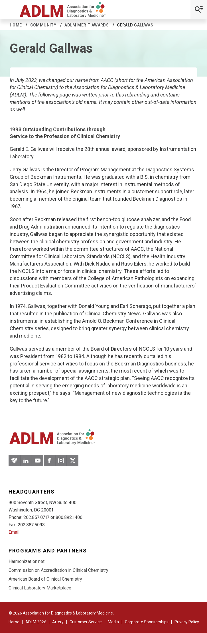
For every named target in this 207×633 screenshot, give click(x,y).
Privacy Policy (186, 622)
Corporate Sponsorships (147, 622)
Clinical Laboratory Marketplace (40, 588)
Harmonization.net (26, 561)
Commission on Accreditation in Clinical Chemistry (58, 570)
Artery (58, 622)
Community (43, 25)
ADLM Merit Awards (86, 25)
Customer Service (86, 622)
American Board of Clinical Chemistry (45, 579)
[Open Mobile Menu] (198, 9)
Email (14, 532)
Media (113, 622)
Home (16, 25)
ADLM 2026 (35, 622)
